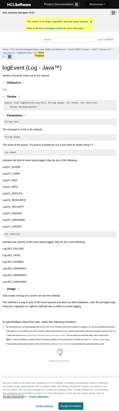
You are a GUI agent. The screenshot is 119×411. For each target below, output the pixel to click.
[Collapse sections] (4, 57)
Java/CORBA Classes (78, 49)
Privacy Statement (65, 346)
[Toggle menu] (113, 13)
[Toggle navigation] (76, 4)
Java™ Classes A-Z (101, 49)
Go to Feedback (39, 54)
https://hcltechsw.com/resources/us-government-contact (44, 337)
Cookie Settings (44, 407)
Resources (96, 4)
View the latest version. (75, 21)
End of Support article (51, 28)
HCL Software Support (97, 342)
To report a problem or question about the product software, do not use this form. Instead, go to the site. (57, 342)
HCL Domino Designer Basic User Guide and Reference (38, 49)
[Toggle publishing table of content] (9, 57)
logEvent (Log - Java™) (29, 53)
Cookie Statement (13, 398)
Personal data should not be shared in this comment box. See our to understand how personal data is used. (55, 346)
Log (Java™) (9, 53)
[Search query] (67, 39)
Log (4, 89)
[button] (4, 82)
